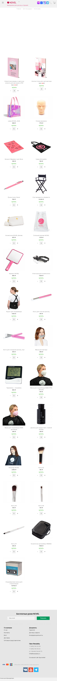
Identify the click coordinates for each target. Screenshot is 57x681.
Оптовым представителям (12, 643)
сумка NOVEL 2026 (14, 121)
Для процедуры (27, 9)
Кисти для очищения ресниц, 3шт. (14, 351)
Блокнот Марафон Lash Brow (14, 159)
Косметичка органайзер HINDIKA (41, 546)
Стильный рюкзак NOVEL (41, 236)
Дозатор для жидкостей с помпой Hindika (41, 430)
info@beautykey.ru (34, 656)
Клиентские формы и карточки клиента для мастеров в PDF (14, 82)
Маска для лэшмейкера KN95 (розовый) (14, 430)
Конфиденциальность (36, 637)
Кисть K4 (14, 507)
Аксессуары (37, 9)
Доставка (7, 640)
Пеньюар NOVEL (14, 469)
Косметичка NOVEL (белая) (13, 236)
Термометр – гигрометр (14, 389)
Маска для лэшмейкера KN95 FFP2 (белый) (41, 390)
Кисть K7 (14, 546)
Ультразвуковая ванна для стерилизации (14, 585)
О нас (5, 632)
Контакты (7, 635)
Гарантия (32, 632)
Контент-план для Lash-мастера (41, 81)
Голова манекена (41, 121)
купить (14, 87)
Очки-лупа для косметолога (41, 274)
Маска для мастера (41, 351)
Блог (5, 637)
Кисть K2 (41, 469)
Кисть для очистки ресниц (41, 312)
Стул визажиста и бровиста (41, 198)
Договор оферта (34, 635)
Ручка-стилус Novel (14, 198)
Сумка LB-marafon (41, 159)
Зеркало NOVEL (14, 274)
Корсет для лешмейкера (14, 312)
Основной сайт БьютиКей (37, 660)
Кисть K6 (41, 507)
